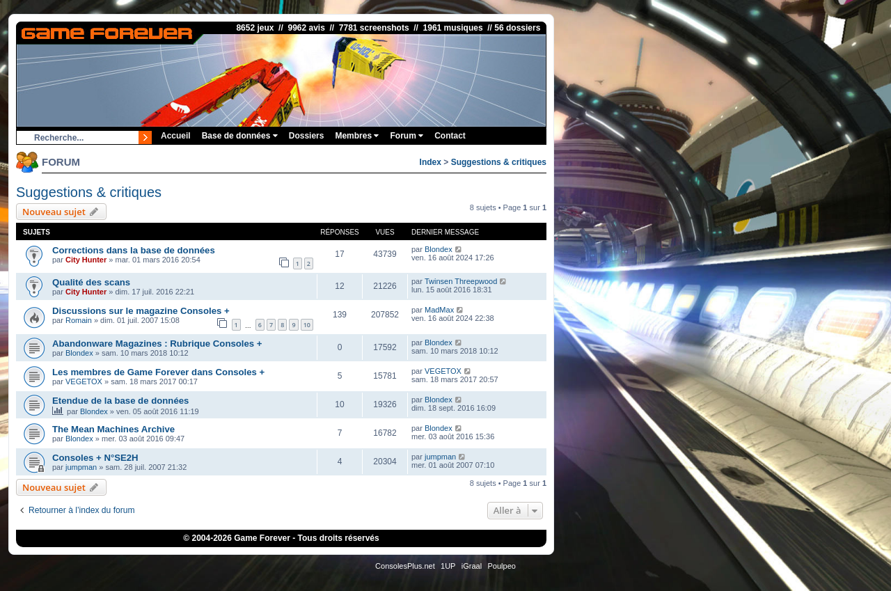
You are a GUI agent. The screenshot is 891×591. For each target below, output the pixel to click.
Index (430, 162)
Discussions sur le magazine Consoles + (141, 311)
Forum (406, 136)
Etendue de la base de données (120, 400)
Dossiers (306, 136)
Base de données (240, 136)
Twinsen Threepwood (461, 281)
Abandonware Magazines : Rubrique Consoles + (157, 343)
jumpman (81, 467)
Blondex (438, 249)
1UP (448, 566)
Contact (450, 136)
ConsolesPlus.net (405, 566)
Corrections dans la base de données (133, 250)
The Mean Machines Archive (113, 429)
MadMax (439, 310)
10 (306, 324)
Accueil (176, 136)
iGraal (472, 566)
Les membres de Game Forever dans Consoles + (158, 372)
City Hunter (86, 259)
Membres (357, 136)
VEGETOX (83, 381)
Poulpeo (502, 566)
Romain (78, 320)
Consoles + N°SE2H (95, 457)
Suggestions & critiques (498, 162)
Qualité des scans (91, 282)
